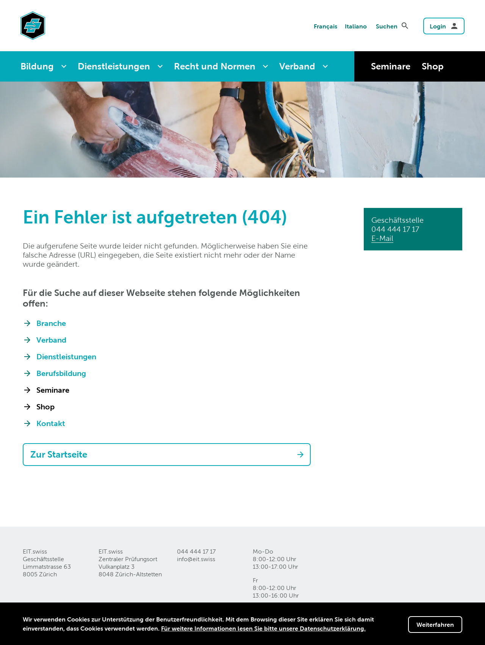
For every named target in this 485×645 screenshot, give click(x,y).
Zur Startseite (58, 454)
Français (325, 25)
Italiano (356, 25)
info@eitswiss (196, 559)
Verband (297, 66)
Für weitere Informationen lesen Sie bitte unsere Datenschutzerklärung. (263, 628)
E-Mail (382, 238)
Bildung (37, 66)
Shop (433, 66)
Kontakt (50, 423)
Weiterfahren (435, 624)
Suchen (386, 25)
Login (438, 25)
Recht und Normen (214, 66)
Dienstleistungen (114, 66)
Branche (51, 323)
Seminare (390, 66)
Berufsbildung (61, 373)
